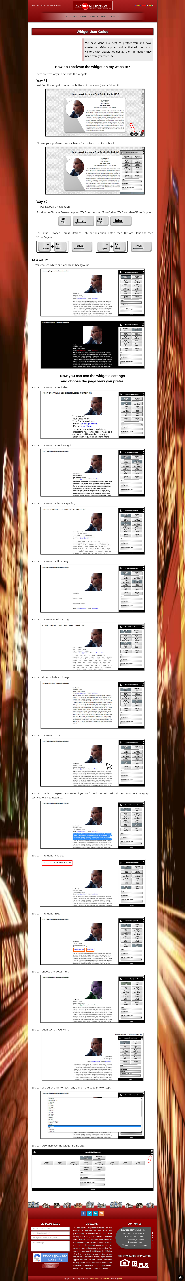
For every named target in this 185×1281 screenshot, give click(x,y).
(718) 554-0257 (37, 5)
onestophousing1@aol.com (52, 5)
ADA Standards (104, 1279)
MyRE (120, 1279)
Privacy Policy (94, 1279)
